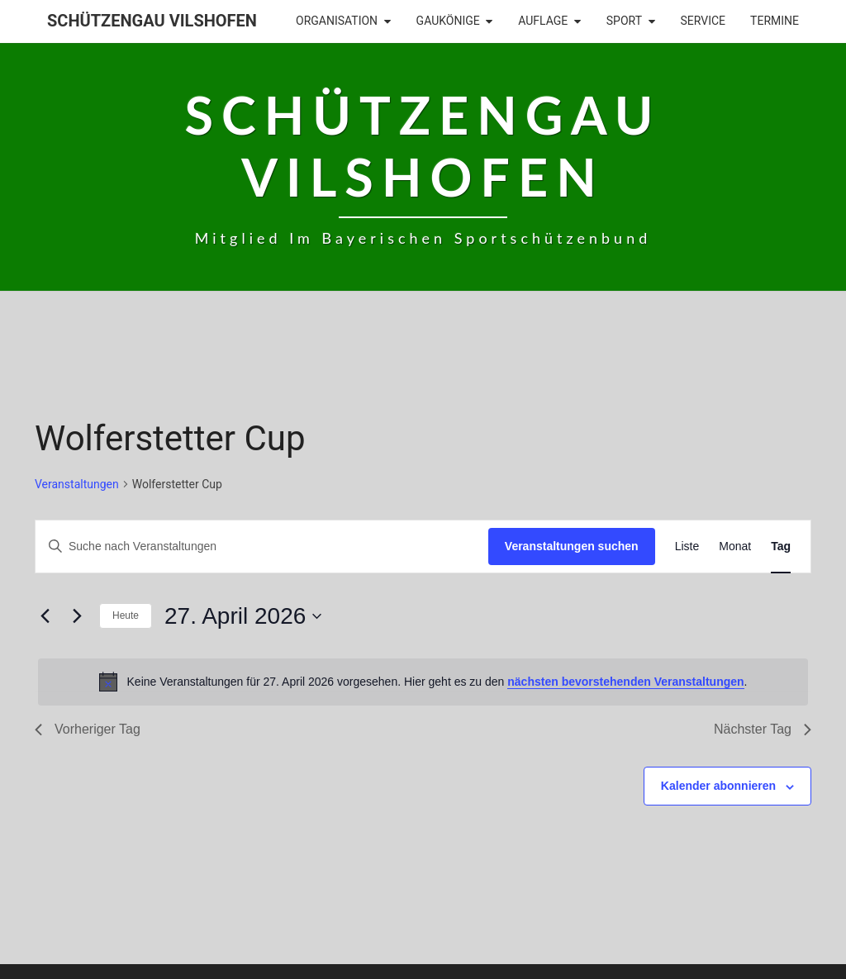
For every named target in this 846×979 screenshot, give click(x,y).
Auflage (543, 20)
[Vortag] (45, 616)
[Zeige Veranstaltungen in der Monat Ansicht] (735, 546)
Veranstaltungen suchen (572, 546)
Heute (125, 615)
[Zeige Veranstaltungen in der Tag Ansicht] (781, 546)
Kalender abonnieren (718, 785)
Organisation (337, 20)
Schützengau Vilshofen (152, 21)
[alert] (423, 681)
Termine (774, 20)
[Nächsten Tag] (77, 616)
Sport (624, 20)
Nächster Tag (762, 729)
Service (703, 20)
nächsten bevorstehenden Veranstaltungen (625, 681)
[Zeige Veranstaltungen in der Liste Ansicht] (687, 546)
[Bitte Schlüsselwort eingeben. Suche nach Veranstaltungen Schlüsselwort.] (262, 546)
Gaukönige (448, 20)
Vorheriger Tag (87, 729)
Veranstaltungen (77, 484)
